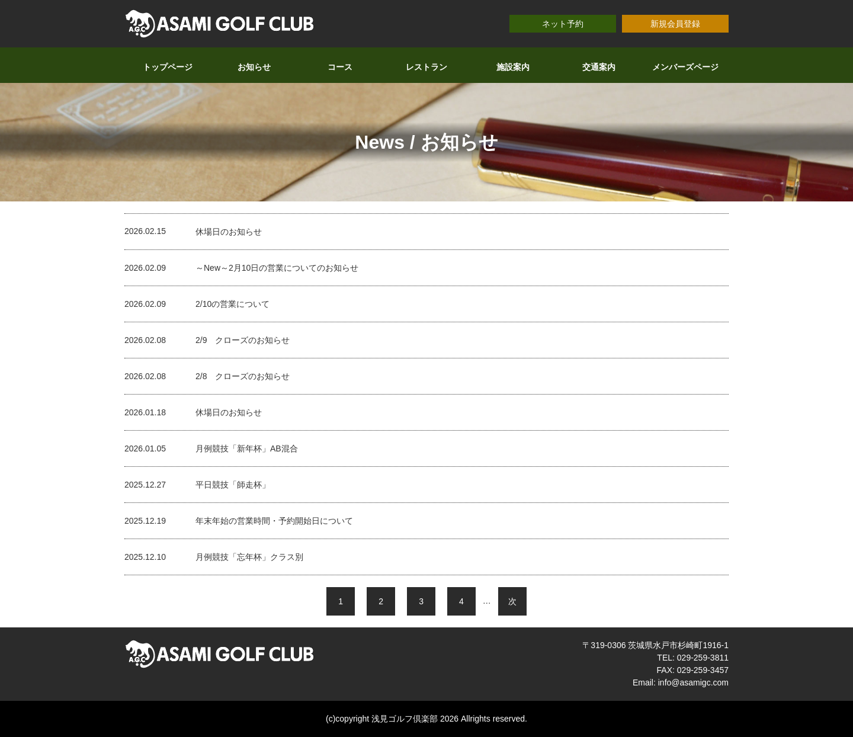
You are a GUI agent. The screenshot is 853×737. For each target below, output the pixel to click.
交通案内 (598, 67)
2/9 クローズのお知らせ (242, 340)
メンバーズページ (685, 67)
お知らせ (254, 67)
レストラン (426, 67)
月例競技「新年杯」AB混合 (246, 448)
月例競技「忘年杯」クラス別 (249, 557)
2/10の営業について (232, 304)
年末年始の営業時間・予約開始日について (274, 520)
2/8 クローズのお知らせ (242, 376)
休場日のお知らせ (228, 231)
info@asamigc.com (693, 682)
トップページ (168, 67)
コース (340, 67)
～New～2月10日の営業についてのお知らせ (276, 268)
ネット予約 (562, 23)
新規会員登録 (675, 23)
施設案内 (513, 67)
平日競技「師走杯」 (232, 484)
